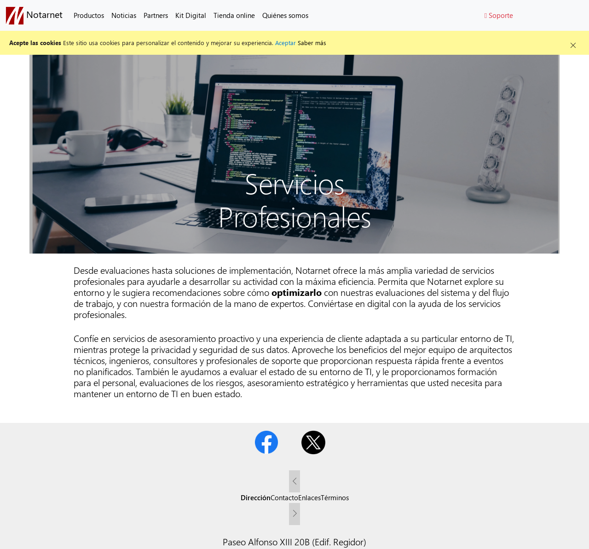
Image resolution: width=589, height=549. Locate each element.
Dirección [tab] (256, 497)
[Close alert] (573, 42)
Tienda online (234, 15)
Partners (156, 15)
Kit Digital (190, 15)
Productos (89, 15)
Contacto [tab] (284, 497)
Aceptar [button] (285, 42)
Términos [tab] (335, 497)
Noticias (123, 15)
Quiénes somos (285, 15)
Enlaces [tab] (309, 497)
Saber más (312, 42)
